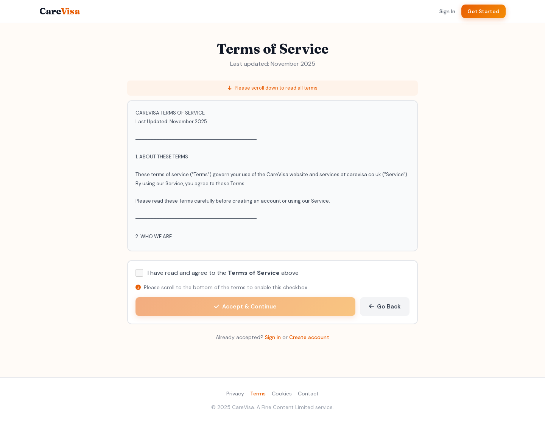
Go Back (384, 306)
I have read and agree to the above (223, 273)
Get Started (483, 11)
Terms (258, 393)
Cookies (282, 393)
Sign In (447, 11)
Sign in (273, 337)
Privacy (235, 393)
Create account (309, 337)
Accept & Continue (245, 306)
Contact (308, 393)
